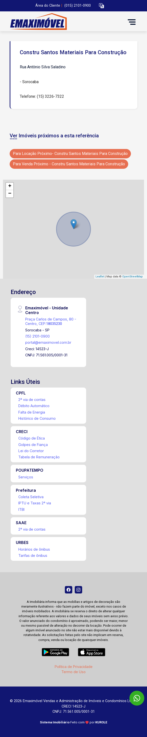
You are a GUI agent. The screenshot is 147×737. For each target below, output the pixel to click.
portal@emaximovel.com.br (48, 342)
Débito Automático (33, 406)
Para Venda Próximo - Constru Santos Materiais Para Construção (69, 164)
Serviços (25, 477)
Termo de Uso (73, 672)
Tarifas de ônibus (32, 555)
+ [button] (9, 186)
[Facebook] (68, 589)
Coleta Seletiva (31, 497)
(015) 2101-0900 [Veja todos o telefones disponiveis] (77, 5)
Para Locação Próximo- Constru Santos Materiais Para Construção (70, 153)
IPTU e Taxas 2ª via (34, 503)
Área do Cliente (47, 5)
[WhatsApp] (137, 698)
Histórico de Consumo (37, 418)
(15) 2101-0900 (37, 336)
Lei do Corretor (31, 451)
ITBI (21, 509)
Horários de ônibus (34, 549)
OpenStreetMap (132, 276)
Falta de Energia (31, 412)
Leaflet (100, 276)
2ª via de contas (32, 399)
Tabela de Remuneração (39, 457)
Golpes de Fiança (33, 444)
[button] (101, 6)
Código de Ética (31, 438)
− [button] (9, 193)
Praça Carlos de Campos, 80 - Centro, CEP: (50, 321)
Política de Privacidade (74, 666)
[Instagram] (78, 589)
